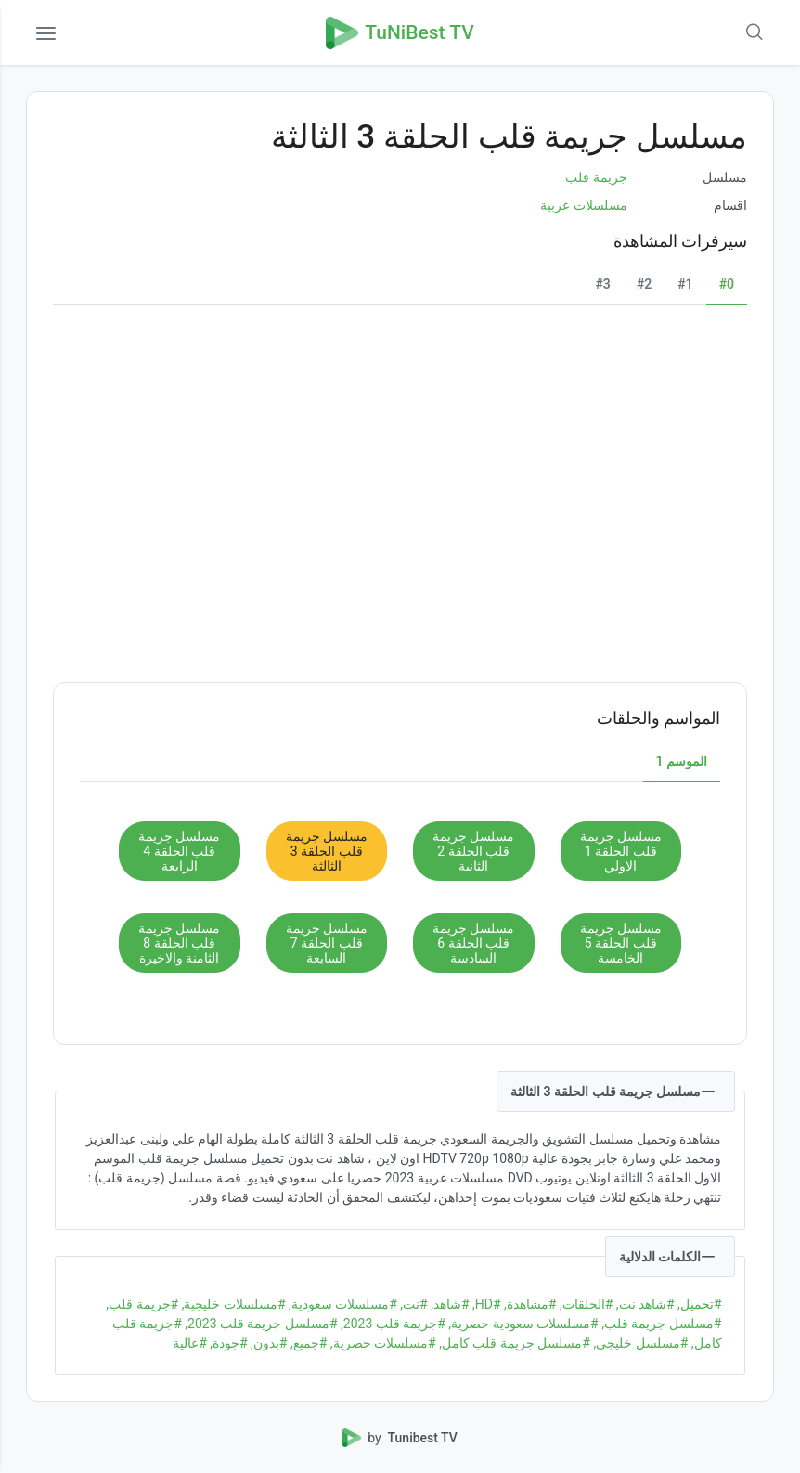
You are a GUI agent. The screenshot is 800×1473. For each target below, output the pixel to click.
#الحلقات (584, 1304)
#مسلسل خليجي (639, 1343)
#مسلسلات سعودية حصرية (522, 1323)
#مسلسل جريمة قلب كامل (513, 1343)
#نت (412, 1304)
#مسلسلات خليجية (231, 1304)
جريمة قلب (595, 177)
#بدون (268, 1343)
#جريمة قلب (142, 1304)
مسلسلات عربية (583, 205)
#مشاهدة (529, 1304)
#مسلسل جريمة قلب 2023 (260, 1323)
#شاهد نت (643, 1304)
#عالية (190, 1343)
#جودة (227, 1343)
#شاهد (449, 1304)
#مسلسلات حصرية (381, 1343)
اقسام (730, 205)
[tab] (726, 285)
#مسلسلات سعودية (341, 1304)
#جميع (307, 1343)
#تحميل (698, 1304)
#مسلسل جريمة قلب (660, 1323)
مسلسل (725, 177)
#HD (485, 1304)
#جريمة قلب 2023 (391, 1323)
